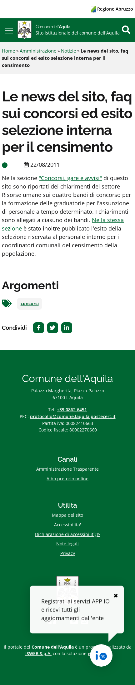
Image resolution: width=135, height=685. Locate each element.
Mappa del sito (67, 515)
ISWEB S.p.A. (38, 653)
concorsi (30, 303)
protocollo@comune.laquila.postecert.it (73, 416)
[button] (9, 30)
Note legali (67, 544)
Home (8, 51)
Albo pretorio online (67, 479)
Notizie (68, 51)
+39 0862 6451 (72, 409)
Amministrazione (38, 51)
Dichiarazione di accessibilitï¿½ (67, 534)
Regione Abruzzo (112, 9)
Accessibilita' (67, 525)
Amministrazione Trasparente (67, 469)
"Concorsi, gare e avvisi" (70, 178)
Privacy (67, 553)
